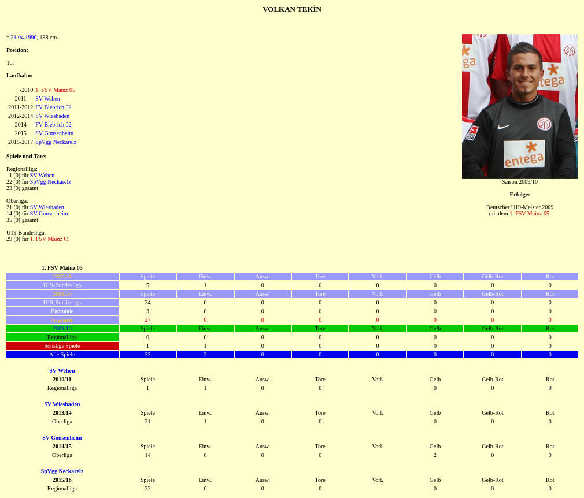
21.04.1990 (24, 37)
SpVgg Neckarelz (55, 142)
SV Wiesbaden (52, 116)
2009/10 (62, 328)
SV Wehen (47, 98)
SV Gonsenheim (54, 133)
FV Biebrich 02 (53, 107)
